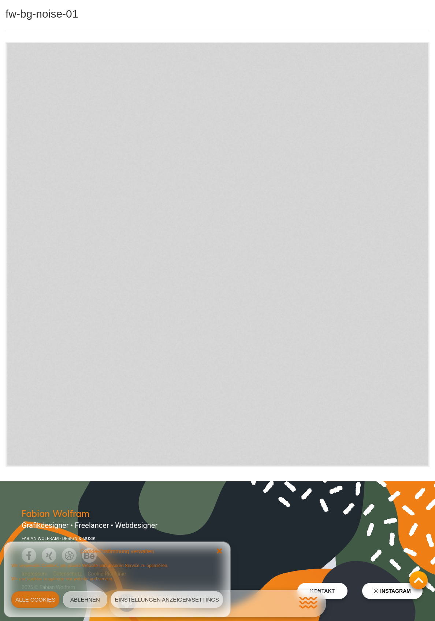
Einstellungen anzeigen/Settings (167, 599)
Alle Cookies (35, 599)
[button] (219, 551)
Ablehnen (85, 599)
